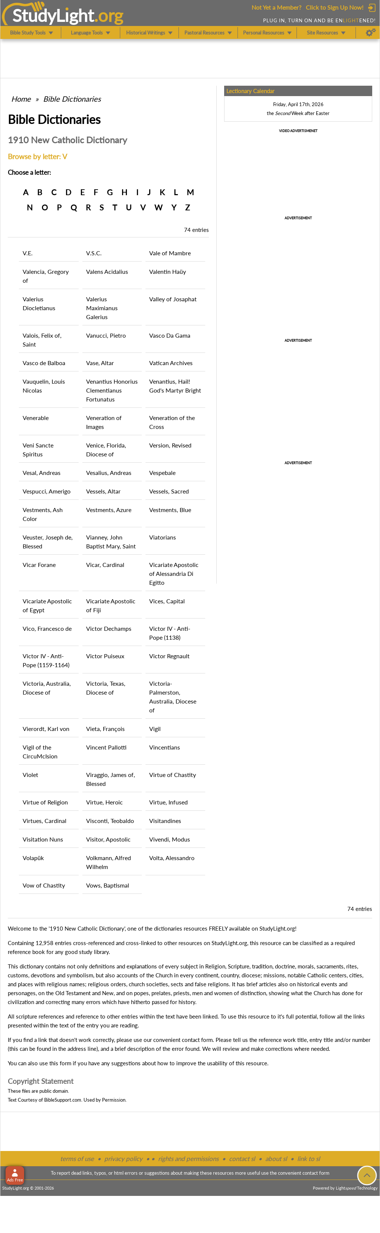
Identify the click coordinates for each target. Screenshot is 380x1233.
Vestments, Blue (170, 509)
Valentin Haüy (167, 271)
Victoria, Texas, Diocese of (105, 688)
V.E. (28, 252)
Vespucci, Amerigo (47, 491)
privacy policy (123, 1159)
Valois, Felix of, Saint (42, 340)
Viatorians (162, 537)
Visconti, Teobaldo (110, 820)
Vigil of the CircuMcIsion (40, 752)
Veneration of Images (104, 422)
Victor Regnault (169, 655)
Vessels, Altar (103, 491)
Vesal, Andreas (41, 472)
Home (21, 98)
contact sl (242, 1159)
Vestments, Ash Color (43, 514)
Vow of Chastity (44, 885)
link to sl (308, 1159)
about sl (276, 1159)
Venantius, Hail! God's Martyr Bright (175, 386)
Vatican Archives (171, 362)
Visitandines (165, 820)
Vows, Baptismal (107, 885)
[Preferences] (371, 32)
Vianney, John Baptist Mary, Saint (111, 542)
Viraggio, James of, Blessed (110, 779)
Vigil (155, 728)
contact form (197, 1039)
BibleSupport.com (62, 1100)
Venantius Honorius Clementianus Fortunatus (112, 390)
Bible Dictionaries (72, 98)
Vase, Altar (100, 362)
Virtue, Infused (168, 802)
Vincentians (164, 747)
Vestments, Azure (108, 509)
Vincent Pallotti (106, 747)
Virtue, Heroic (104, 802)
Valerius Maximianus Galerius (102, 307)
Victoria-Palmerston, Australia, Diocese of (172, 697)
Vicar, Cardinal (105, 564)
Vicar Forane (39, 564)
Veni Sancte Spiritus (38, 450)
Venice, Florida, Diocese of (106, 450)
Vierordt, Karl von (46, 728)
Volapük (33, 857)
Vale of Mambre (170, 252)
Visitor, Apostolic (108, 839)
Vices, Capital (167, 600)
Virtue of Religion (45, 802)
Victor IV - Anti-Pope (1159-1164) (46, 660)
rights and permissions (188, 1159)
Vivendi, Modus (169, 839)
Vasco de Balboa (44, 362)
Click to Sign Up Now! (334, 7)
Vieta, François (105, 728)
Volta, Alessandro (171, 857)
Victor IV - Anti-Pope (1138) (169, 633)
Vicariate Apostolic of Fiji (110, 605)
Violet (30, 774)
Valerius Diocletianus (39, 303)
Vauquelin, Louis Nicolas (44, 386)
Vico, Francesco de (47, 628)
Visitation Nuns (43, 839)
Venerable (36, 417)
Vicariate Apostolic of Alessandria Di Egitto (174, 573)
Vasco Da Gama (169, 335)
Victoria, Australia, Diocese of (47, 688)
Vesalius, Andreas (108, 472)
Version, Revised (170, 445)
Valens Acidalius (107, 271)
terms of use (77, 1159)
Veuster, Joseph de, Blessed (48, 542)
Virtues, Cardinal (44, 820)
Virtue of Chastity (172, 774)
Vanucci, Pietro (106, 335)
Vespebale (162, 472)
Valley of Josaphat (173, 298)
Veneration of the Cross (172, 422)
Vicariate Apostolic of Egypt (47, 605)
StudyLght (53, 15)
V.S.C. (94, 252)
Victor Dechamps (108, 628)
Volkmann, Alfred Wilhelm (108, 862)
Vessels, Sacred (169, 491)
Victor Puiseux (105, 655)
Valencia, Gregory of (46, 276)
